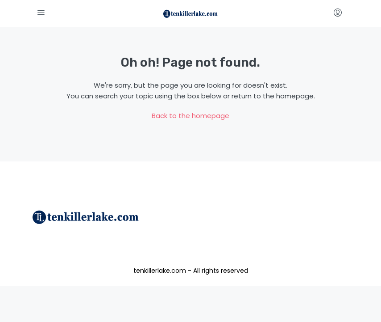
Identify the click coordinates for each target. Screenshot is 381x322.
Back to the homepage (190, 115)
